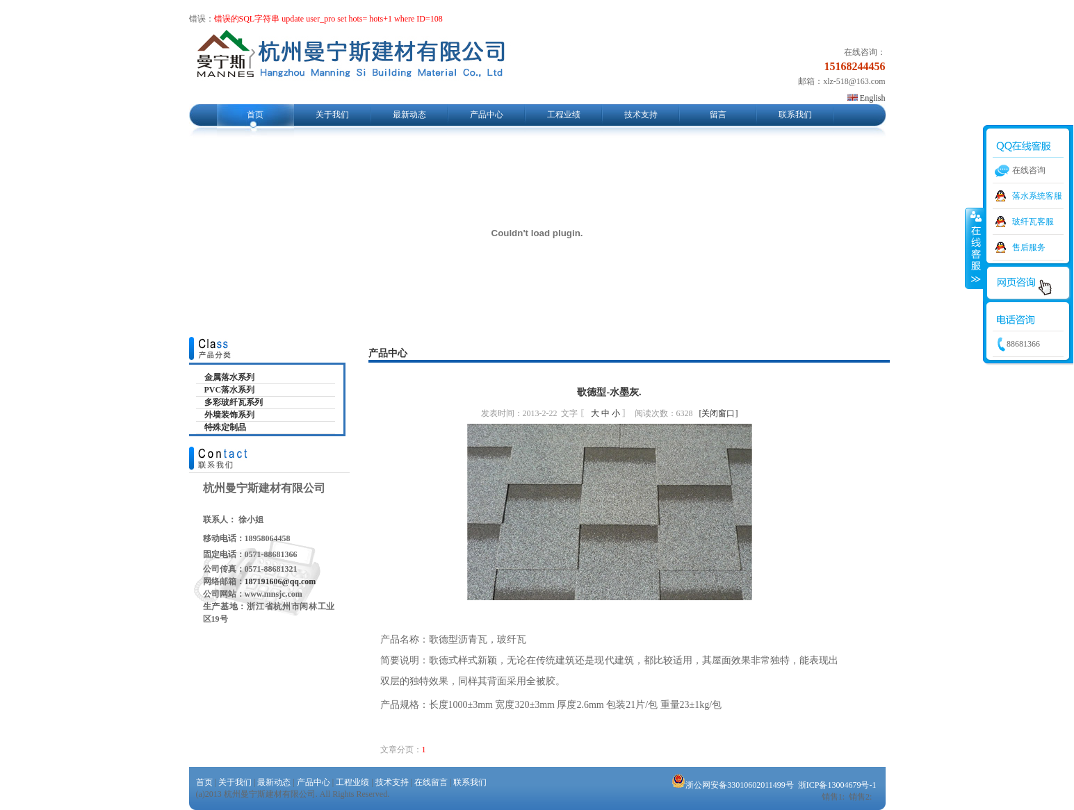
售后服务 (1028, 247)
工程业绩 (563, 114)
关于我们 (332, 114)
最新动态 (409, 114)
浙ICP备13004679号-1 (837, 785)
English (866, 98)
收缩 (974, 248)
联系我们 (795, 114)
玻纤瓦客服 (1033, 221)
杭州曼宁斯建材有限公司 (350, 58)
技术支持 (641, 114)
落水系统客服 (1037, 196)
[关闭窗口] (718, 413)
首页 (255, 114)
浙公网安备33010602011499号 (733, 785)
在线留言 (431, 782)
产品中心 (486, 114)
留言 (718, 114)
